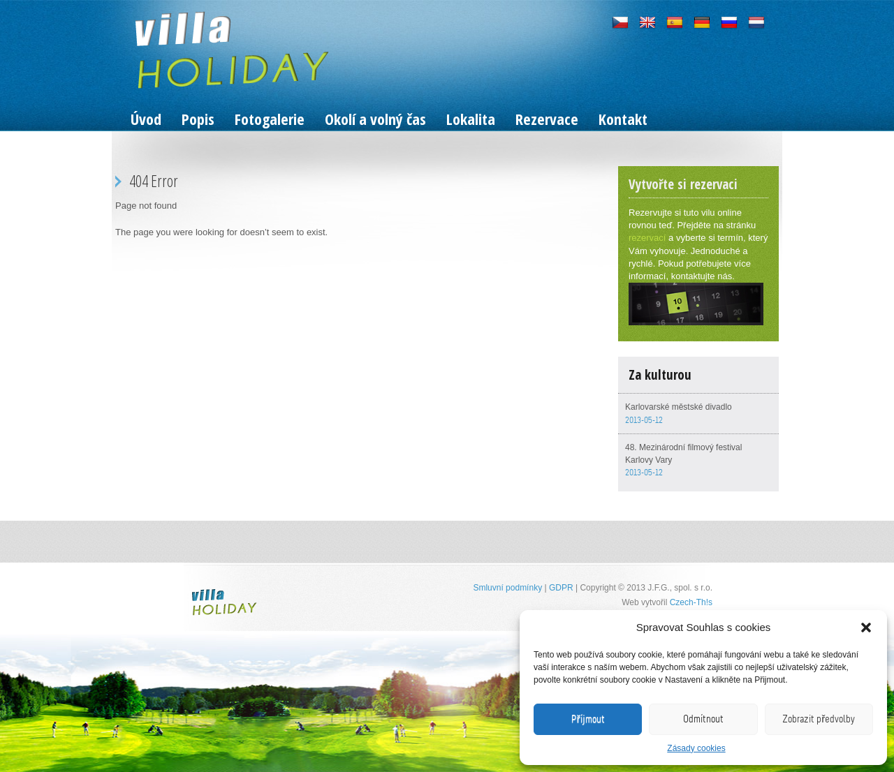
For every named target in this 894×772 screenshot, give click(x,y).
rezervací (647, 237)
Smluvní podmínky (507, 588)
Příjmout (588, 719)
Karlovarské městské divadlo (678, 407)
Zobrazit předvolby (818, 719)
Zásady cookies (696, 748)
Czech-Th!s (691, 602)
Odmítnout (703, 719)
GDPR (561, 588)
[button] (866, 627)
